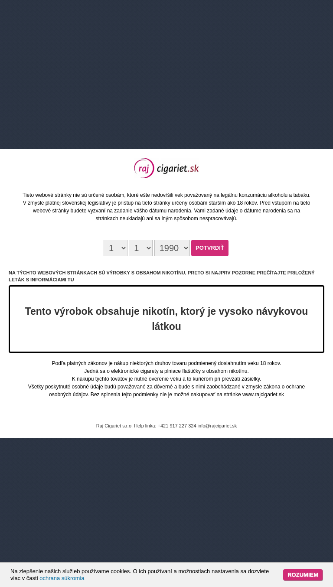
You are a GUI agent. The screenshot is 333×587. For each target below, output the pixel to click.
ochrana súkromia (61, 578)
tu (71, 279)
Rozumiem (302, 574)
